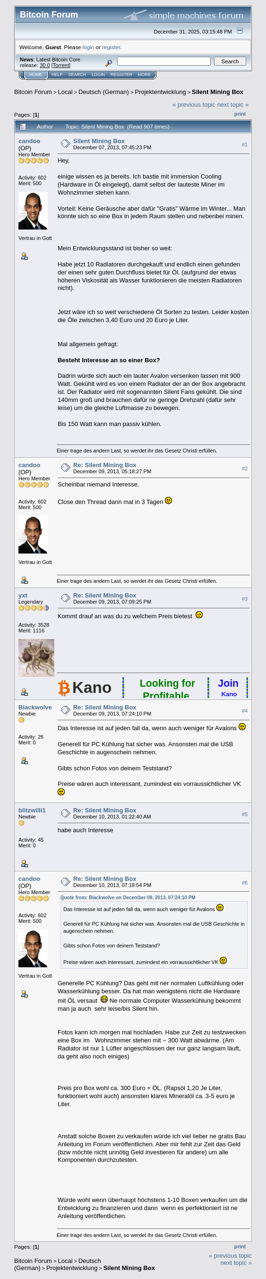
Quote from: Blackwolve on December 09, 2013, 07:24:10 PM (128, 897)
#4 (245, 711)
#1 (245, 144)
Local (65, 91)
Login (98, 74)
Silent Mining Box (217, 91)
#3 (245, 599)
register (111, 47)
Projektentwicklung (160, 91)
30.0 (45, 65)
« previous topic (193, 104)
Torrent (61, 65)
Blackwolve (35, 707)
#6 (245, 883)
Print (240, 114)
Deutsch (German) (103, 91)
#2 (245, 468)
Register (121, 74)
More (144, 74)
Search (77, 74)
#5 (245, 814)
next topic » (233, 104)
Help (57, 74)
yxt (22, 595)
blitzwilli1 (32, 810)
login (88, 47)
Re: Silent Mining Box (105, 465)
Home (35, 74)
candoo (29, 141)
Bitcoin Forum (33, 91)
